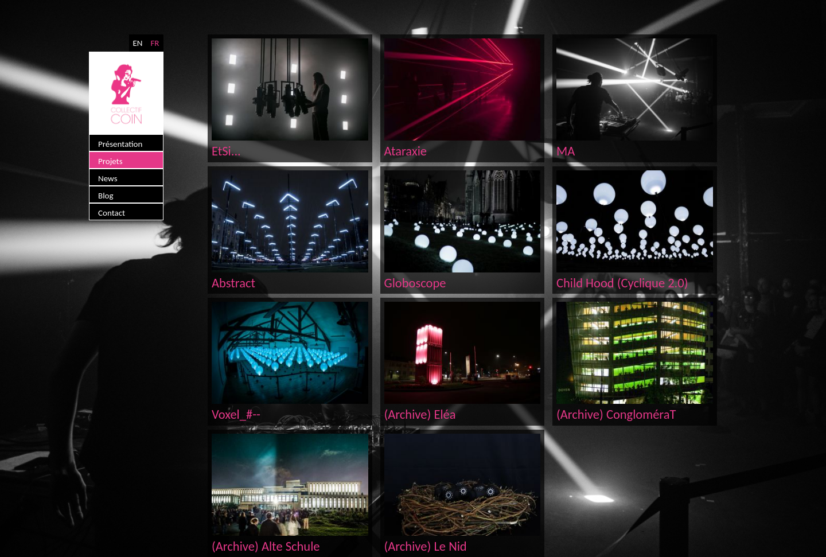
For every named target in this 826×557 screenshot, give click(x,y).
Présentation (120, 144)
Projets (110, 161)
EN (137, 43)
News (108, 178)
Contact (111, 213)
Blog (106, 195)
